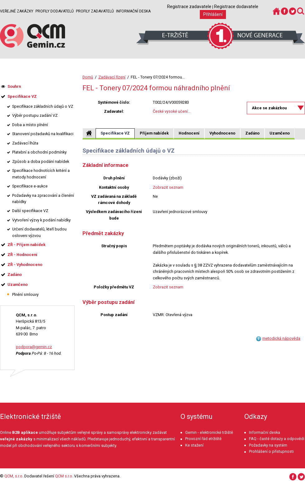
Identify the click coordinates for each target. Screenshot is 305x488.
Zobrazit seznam (168, 187)
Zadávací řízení (111, 77)
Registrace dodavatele (236, 6)
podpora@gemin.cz (34, 346)
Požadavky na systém (268, 445)
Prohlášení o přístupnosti (271, 451)
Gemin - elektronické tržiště (209, 432)
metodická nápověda (281, 338)
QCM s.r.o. (64, 476)
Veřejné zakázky (16, 11)
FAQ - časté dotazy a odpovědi (276, 438)
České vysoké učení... (171, 111)
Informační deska (133, 11)
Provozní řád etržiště (203, 438)
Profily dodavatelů (54, 11)
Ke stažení (194, 445)
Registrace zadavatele (189, 6)
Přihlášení (213, 14)
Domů (87, 77)
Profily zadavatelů (95, 11)
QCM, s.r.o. (13, 476)
